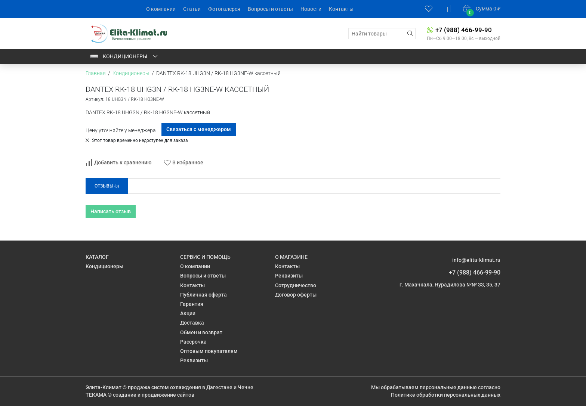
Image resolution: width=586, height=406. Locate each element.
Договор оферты (296, 295)
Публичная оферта (203, 295)
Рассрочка (193, 342)
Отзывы (107, 186)
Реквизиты (194, 360)
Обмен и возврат (201, 332)
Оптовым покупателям (209, 351)
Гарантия (191, 304)
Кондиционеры (124, 56)
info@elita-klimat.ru (476, 260)
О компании (161, 9)
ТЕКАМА (96, 395)
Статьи (192, 9)
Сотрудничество (295, 285)
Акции (187, 313)
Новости (310, 9)
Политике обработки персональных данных (445, 395)
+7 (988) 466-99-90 (463, 30)
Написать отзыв (110, 211)
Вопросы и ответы (270, 9)
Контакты (341, 9)
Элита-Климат (103, 387)
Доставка (192, 323)
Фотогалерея (224, 9)
